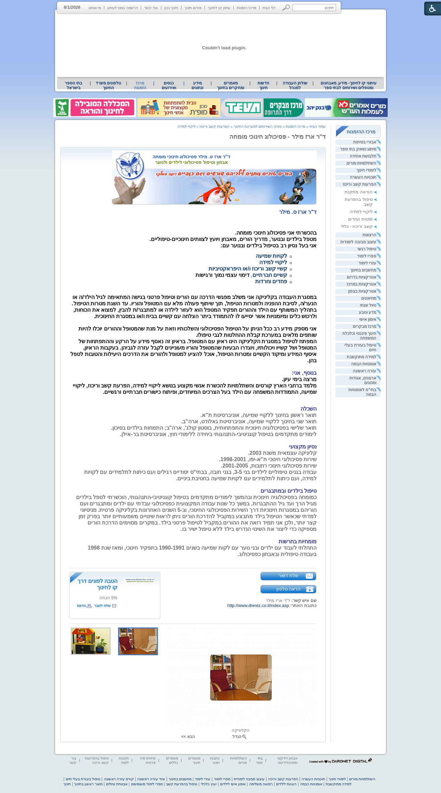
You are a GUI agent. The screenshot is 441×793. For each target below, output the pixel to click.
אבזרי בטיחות (364, 142)
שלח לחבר (102, 606)
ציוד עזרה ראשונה (151, 779)
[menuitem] (348, 85)
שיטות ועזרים (360, 219)
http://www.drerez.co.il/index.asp (258, 605)
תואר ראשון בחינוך (88, 784)
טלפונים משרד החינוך (108, 85)
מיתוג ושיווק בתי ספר (358, 149)
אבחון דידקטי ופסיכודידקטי (287, 760)
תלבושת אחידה (363, 156)
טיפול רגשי (366, 249)
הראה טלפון (288, 589)
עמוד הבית (318, 126)
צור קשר (151, 8)
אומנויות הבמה (363, 364)
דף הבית (269, 8)
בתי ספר (259, 760)
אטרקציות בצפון (362, 291)
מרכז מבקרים (364, 326)
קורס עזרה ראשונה (119, 779)
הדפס (81, 606)
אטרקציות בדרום (361, 277)
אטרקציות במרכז (361, 284)
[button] (286, 7)
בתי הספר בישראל (73, 85)
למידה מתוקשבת (361, 357)
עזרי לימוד (367, 263)
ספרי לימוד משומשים (147, 784)
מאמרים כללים (172, 760)
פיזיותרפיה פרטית (148, 760)
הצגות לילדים (286, 784)
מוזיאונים (368, 298)
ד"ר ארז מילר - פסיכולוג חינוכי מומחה (277, 136)
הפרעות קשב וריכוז (359, 184)
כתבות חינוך (215, 760)
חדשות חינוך (263, 85)
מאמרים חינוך (194, 760)
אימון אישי (367, 319)
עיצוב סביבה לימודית (358, 242)
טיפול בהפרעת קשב (181, 784)
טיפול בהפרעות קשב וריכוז (97, 760)
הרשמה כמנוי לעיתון (122, 8)
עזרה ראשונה (364, 371)
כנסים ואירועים (169, 85)
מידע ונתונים (197, 85)
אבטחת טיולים (116, 784)
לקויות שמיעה (271, 256)
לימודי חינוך (366, 170)
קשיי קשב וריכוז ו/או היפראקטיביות (248, 268)
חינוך (67, 784)
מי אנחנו (95, 8)
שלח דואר (288, 575)
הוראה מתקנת (359, 191)
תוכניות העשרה (363, 177)
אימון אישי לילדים (232, 784)
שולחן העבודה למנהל (295, 85)
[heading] (298, 212)
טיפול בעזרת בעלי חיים (83, 779)
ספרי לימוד (366, 256)
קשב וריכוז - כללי (357, 226)
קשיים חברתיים (270, 275)
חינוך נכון (171, 8)
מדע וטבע (367, 312)
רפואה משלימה (261, 784)
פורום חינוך (193, 8)
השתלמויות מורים (361, 163)
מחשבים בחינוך (363, 270)
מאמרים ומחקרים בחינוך (230, 85)
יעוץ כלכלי (209, 784)
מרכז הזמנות (246, 8)
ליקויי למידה (361, 211)
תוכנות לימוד (124, 760)
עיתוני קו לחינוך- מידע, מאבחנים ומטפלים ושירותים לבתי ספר (349, 85)
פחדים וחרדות (271, 281)
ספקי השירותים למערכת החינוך (258, 126)
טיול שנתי (368, 305)
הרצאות (369, 235)
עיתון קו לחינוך (219, 8)
